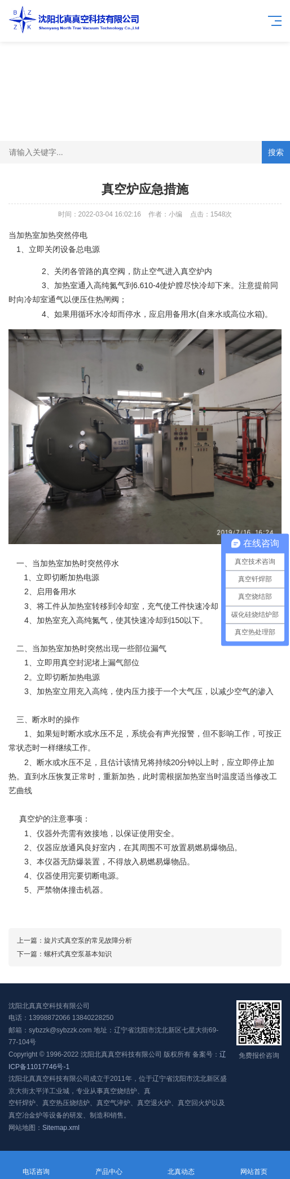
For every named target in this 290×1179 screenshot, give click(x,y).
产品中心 (109, 1165)
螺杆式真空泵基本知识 (78, 954)
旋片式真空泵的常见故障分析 (88, 940)
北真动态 (181, 1165)
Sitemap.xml (61, 1128)
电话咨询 (36, 1165)
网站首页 (254, 1165)
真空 (109, 271)
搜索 (276, 152)
